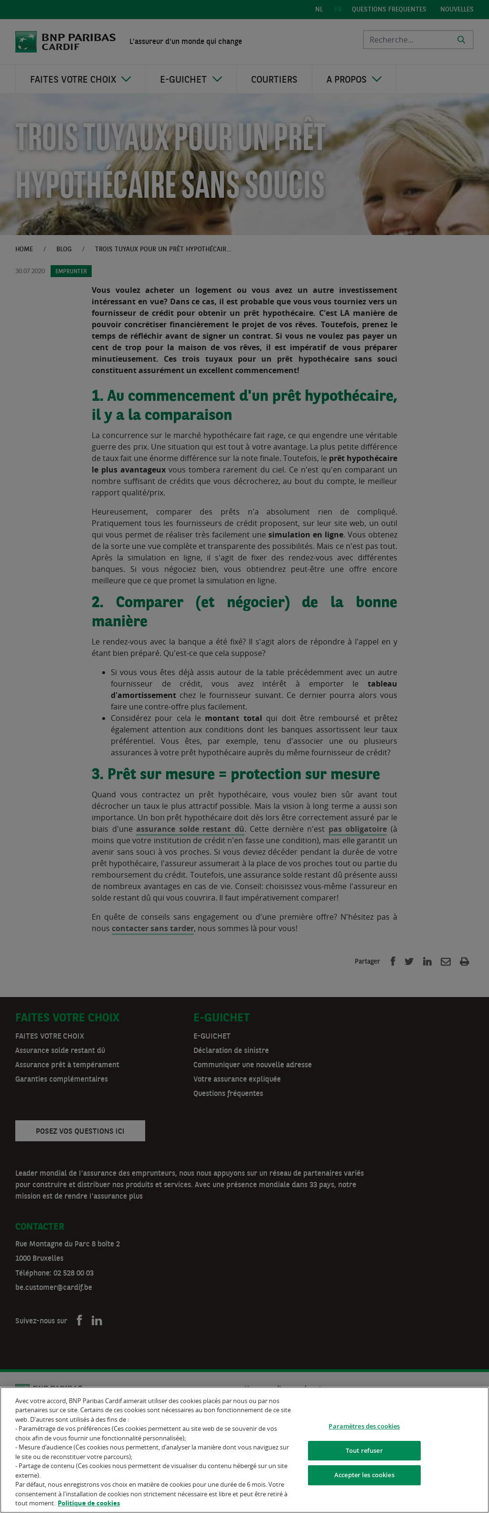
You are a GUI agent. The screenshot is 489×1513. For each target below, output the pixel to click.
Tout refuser (364, 1452)
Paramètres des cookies (364, 1428)
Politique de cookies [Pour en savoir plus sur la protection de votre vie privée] (89, 1505)
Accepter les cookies (364, 1477)
